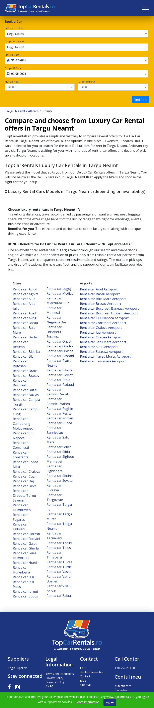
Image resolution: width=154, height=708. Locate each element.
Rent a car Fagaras (20, 517)
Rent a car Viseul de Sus (59, 588)
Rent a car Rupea (59, 423)
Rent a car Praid (58, 380)
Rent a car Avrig (24, 318)
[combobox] (76, 33)
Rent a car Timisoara (54, 554)
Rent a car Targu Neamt (59, 526)
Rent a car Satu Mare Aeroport (103, 342)
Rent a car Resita (59, 413)
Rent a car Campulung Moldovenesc (23, 424)
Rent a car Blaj (23, 356)
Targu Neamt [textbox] (15, 34)
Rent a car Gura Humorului (24, 555)
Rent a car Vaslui (59, 571)
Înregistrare (122, 690)
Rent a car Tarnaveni (54, 535)
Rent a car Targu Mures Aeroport (105, 356)
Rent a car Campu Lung (26, 411)
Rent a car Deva (24, 486)
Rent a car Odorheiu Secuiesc (54, 332)
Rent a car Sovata (60, 480)
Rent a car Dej (23, 481)
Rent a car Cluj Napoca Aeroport (104, 318)
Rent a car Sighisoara (55, 468)
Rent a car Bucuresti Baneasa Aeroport (109, 308)
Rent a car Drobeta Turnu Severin (24, 496)
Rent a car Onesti (59, 341)
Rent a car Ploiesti (60, 375)
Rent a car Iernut (25, 591)
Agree (110, 702)
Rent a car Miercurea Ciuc (58, 300)
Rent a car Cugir (25, 476)
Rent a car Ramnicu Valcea (58, 401)
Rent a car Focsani (26, 538)
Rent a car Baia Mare (24, 330)
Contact (85, 676)
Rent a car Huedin (26, 562)
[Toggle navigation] (145, 8)
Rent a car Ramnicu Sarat (57, 391)
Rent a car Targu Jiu (59, 507)
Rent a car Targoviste (55, 497)
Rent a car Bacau (25, 323)
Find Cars (140, 100)
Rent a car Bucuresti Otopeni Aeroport (109, 313)
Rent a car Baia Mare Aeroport (103, 299)
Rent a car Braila (25, 371)
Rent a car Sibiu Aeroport (99, 347)
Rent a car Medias (60, 293)
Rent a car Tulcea (59, 562)
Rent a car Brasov (26, 375)
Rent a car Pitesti (59, 370)
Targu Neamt (15, 111)
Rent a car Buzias (26, 395)
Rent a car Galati (25, 543)
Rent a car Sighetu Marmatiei (60, 459)
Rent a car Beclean (20, 344)
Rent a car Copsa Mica (25, 464)
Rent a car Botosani (20, 363)
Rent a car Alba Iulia (24, 306)
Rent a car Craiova (26, 471)
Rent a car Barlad (25, 337)
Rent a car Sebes (59, 447)
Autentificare (123, 686)
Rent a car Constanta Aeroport (103, 323)
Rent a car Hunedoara (21, 569)
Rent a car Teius (59, 547)
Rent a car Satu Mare (58, 439)
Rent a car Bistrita (26, 351)
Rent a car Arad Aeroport (99, 289)
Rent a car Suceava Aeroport (101, 351)
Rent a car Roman (60, 418)
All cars (33, 111)
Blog (83, 680)
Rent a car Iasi (23, 577)
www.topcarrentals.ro (120, 697)
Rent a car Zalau (59, 595)
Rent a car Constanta (20, 454)
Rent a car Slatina (60, 476)
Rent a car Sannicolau (55, 430)
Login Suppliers (17, 668)
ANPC (49, 686)
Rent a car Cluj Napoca (23, 435)
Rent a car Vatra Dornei (59, 578)
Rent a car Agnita (25, 294)
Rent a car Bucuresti (20, 382)
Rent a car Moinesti (54, 310)
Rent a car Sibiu (58, 452)
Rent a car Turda (59, 567)
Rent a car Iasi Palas (23, 584)
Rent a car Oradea (60, 346)
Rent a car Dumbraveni (22, 507)
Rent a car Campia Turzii (26, 402)
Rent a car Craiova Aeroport (101, 327)
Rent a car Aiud (24, 299)
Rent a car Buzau (25, 390)
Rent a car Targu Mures (59, 516)
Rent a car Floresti (26, 534)
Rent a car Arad (24, 313)
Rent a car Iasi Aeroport (98, 332)
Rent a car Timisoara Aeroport (103, 361)
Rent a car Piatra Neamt (59, 363)
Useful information (92, 672)
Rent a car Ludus (25, 596)
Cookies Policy (55, 682)
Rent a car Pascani (60, 356)
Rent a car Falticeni (20, 526)
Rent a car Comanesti (21, 445)
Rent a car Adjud (25, 289)
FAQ (83, 668)
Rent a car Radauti (60, 384)
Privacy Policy (54, 678)
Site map (85, 685)
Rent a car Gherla (26, 548)
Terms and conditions (60, 674)
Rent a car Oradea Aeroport (101, 337)
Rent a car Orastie (60, 351)
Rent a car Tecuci (59, 543)
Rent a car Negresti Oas (56, 319)
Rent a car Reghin (60, 408)
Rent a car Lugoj (59, 288)
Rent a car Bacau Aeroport (100, 294)
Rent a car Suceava (54, 487)
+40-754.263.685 (125, 668)
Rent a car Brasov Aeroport (100, 303)
